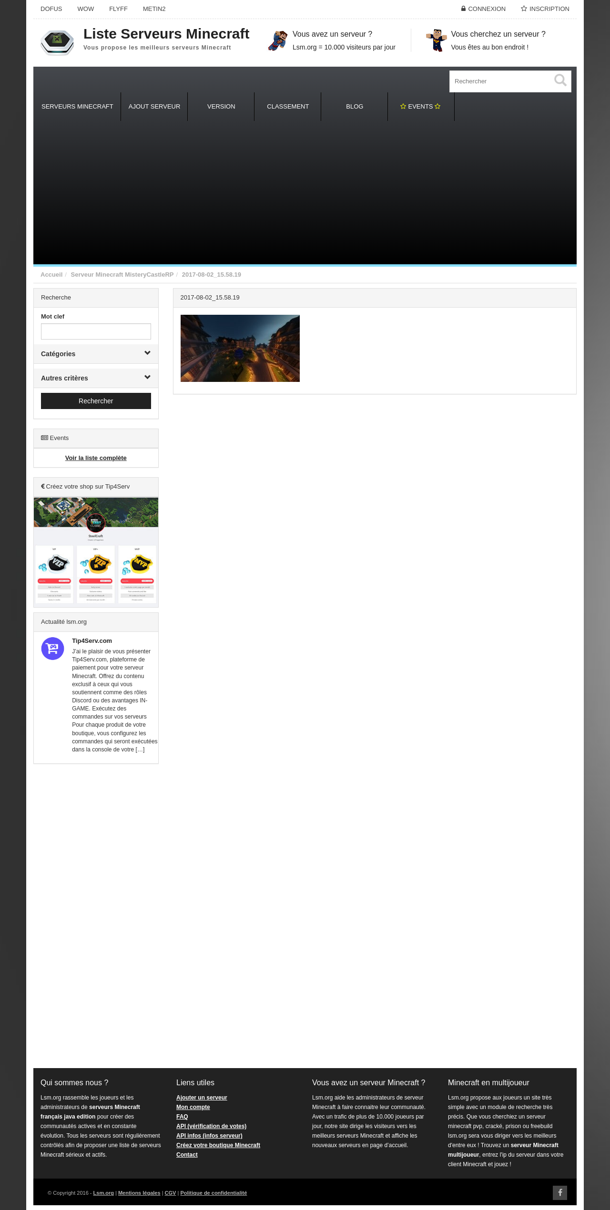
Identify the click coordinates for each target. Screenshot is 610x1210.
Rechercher (96, 401)
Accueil (51, 274)
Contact (187, 1154)
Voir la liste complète (96, 457)
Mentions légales (139, 1193)
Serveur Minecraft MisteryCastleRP (122, 274)
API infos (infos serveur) (209, 1135)
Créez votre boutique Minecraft (218, 1145)
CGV (170, 1193)
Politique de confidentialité (213, 1193)
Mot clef (52, 316)
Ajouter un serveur (201, 1097)
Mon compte (193, 1107)
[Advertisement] (305, 193)
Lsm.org (103, 1193)
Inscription (549, 8)
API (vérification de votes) (211, 1126)
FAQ (182, 1116)
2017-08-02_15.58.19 (211, 274)
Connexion (487, 8)
